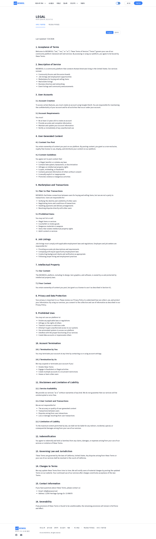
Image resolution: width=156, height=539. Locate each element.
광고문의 (62, 528)
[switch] (118, 3)
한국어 (117, 32)
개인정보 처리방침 (53, 24)
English (109, 32)
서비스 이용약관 (40, 24)
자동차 (83, 3)
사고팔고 (51, 3)
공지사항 (49, 528)
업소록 (65, 3)
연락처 (56, 528)
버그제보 (76, 528)
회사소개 (42, 528)
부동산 (59, 3)
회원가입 (138, 3)
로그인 (128, 3)
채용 (68, 528)
